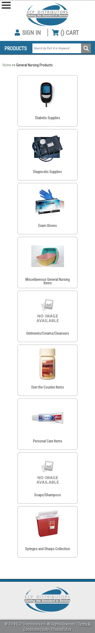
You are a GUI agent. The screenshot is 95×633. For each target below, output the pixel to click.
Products (15, 48)
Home (7, 65)
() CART (65, 32)
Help (45, 629)
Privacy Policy (61, 629)
